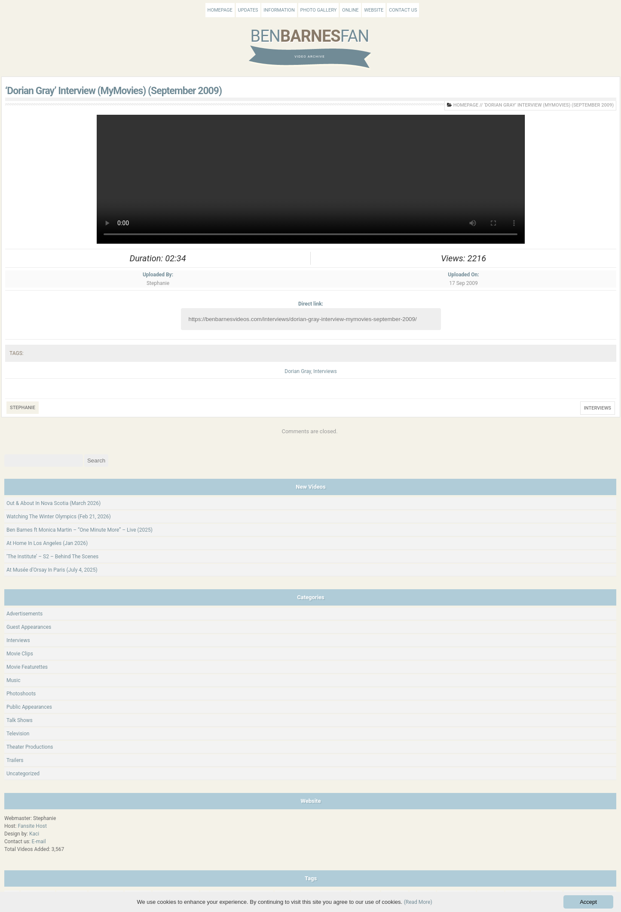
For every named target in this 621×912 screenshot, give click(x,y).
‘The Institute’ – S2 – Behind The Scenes (52, 557)
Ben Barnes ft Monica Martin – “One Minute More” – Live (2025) (79, 530)
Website (373, 10)
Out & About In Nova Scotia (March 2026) (53, 503)
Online (350, 10)
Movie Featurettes (27, 667)
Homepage (220, 10)
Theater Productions (29, 747)
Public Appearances (29, 707)
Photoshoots (21, 694)
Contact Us (403, 10)
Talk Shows (19, 720)
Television (17, 734)
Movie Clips (19, 654)
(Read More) (418, 902)
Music (13, 680)
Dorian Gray (297, 371)
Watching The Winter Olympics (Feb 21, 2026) (58, 517)
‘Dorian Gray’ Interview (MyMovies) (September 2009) (113, 91)
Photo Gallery (318, 10)
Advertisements (24, 614)
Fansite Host (32, 826)
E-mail (39, 842)
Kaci (34, 834)
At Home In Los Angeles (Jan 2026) (47, 543)
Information (278, 10)
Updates (248, 10)
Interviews (325, 371)
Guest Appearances (28, 627)
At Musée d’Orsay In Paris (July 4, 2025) (52, 570)
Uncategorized (23, 774)
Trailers (15, 760)
